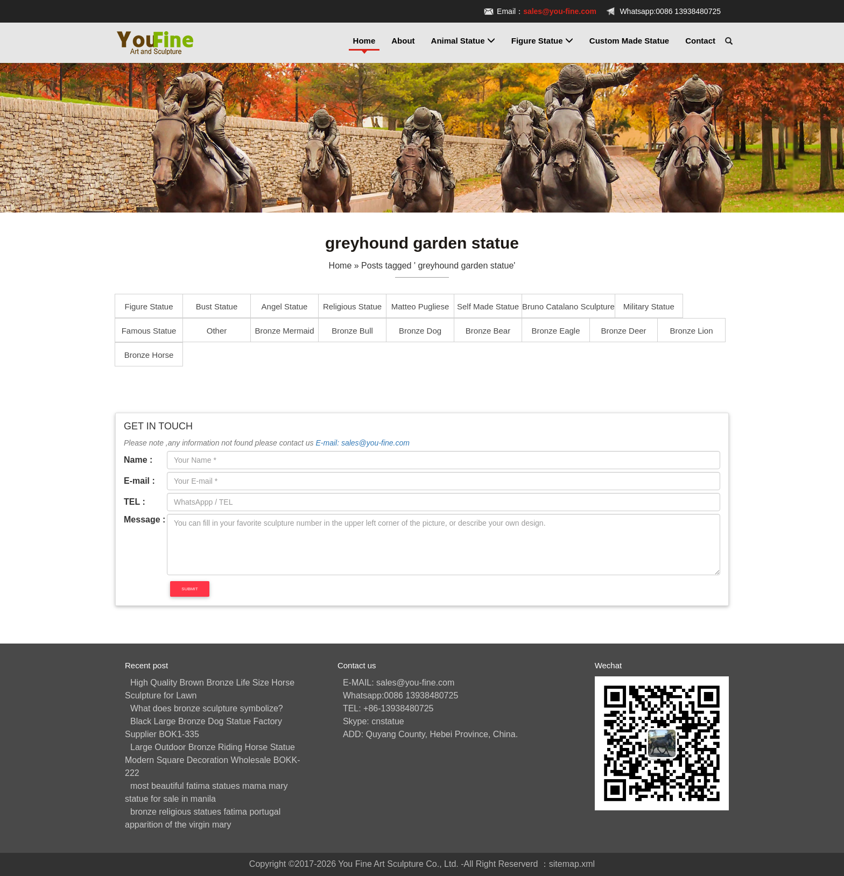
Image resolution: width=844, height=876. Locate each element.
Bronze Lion (691, 330)
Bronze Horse (149, 354)
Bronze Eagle (555, 330)
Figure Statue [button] (542, 40)
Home (364, 40)
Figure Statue (148, 306)
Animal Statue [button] (463, 40)
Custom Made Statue (629, 40)
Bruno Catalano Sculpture (568, 306)
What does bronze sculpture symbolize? (206, 708)
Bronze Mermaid (284, 330)
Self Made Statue (488, 306)
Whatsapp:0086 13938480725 (670, 11)
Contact (700, 40)
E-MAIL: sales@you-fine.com (398, 682)
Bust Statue (217, 306)
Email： (546, 11)
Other (217, 330)
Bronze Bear (488, 330)
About (402, 40)
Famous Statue (149, 330)
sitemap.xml (572, 863)
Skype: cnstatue (373, 721)
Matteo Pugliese (420, 306)
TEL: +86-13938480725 (388, 708)
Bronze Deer (623, 330)
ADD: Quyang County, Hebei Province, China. (430, 734)
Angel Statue (285, 306)
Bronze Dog (420, 330)
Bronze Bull (352, 330)
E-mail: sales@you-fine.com (362, 443)
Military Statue (648, 306)
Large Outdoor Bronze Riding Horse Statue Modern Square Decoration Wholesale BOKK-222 (212, 760)
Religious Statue (352, 306)
